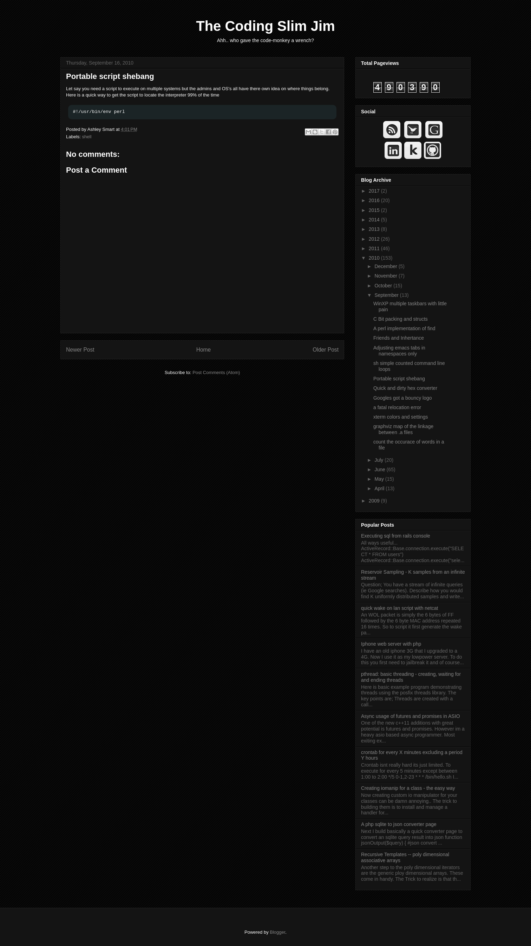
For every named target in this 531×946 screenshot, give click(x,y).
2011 (375, 248)
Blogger (277, 932)
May (379, 479)
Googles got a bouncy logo (402, 398)
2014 (375, 219)
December (386, 266)
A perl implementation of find (404, 328)
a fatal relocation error (397, 407)
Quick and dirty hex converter (405, 388)
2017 (375, 191)
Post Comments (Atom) (216, 372)
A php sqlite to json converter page (399, 824)
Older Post (326, 350)
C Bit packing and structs (400, 319)
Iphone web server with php (391, 644)
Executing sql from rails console (395, 536)
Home (203, 350)
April (380, 488)
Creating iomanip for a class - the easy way (408, 788)
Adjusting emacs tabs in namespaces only (399, 351)
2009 (375, 501)
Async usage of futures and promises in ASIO (410, 716)
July (379, 460)
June (380, 469)
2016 (375, 200)
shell (87, 136)
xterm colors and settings (400, 417)
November (386, 276)
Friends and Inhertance (398, 338)
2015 (375, 210)
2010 (375, 258)
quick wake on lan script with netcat (399, 608)
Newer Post (80, 350)
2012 (375, 239)
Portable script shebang (110, 76)
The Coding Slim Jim (265, 26)
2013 (375, 229)
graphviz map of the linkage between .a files (403, 429)
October (383, 285)
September (387, 295)
